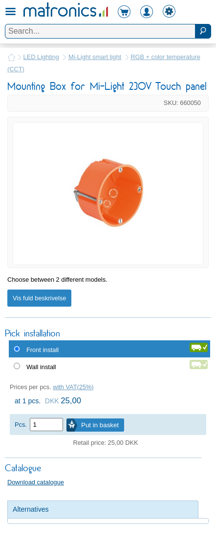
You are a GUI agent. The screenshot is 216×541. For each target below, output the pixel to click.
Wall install (41, 367)
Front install (42, 350)
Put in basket (100, 425)
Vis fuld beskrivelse (39, 298)
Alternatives (31, 509)
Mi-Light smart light (94, 57)
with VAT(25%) (73, 387)
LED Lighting (41, 57)
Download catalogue (35, 482)
